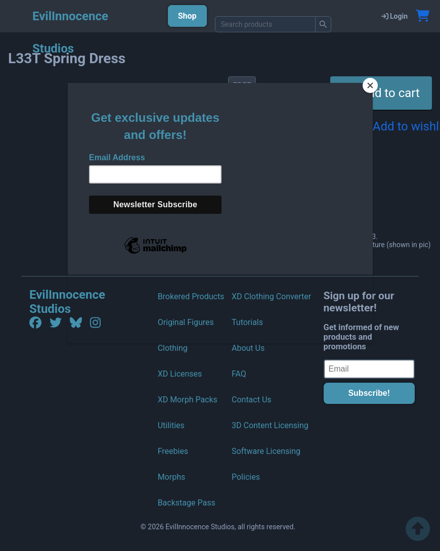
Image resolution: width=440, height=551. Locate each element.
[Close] (370, 85)
